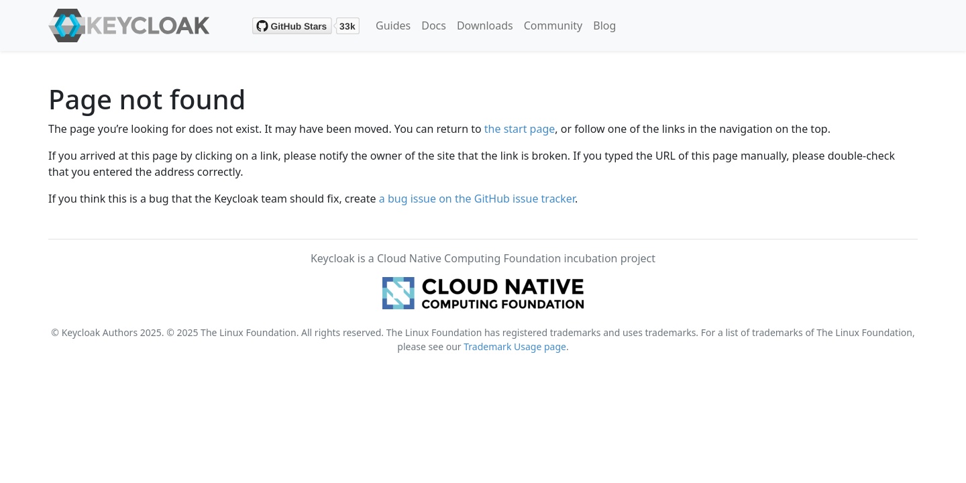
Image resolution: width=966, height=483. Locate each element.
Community (553, 25)
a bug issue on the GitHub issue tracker (477, 198)
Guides (393, 25)
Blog (604, 25)
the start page (519, 128)
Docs (433, 25)
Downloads (485, 25)
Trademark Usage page (515, 346)
